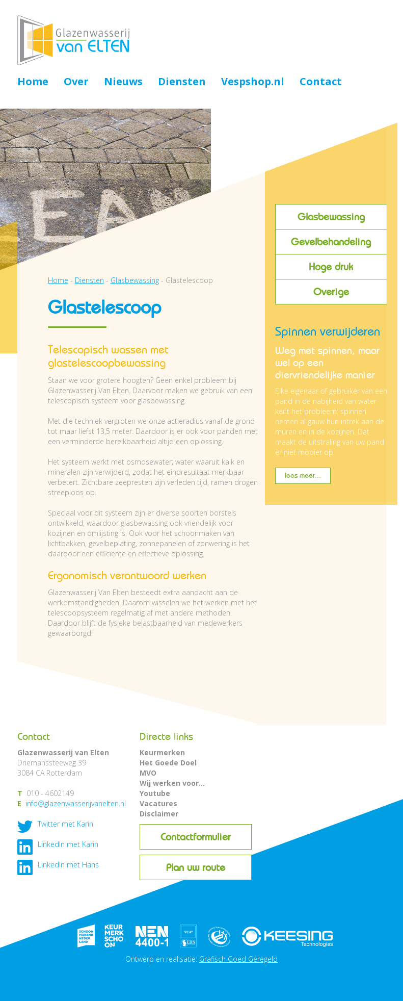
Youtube (155, 793)
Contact (321, 82)
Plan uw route (195, 867)
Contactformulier (195, 837)
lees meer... (303, 475)
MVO (148, 773)
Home (32, 82)
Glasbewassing (331, 217)
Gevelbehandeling (331, 242)
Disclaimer (159, 813)
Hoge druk (331, 267)
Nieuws (123, 82)
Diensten (182, 82)
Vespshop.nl (252, 82)
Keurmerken (162, 752)
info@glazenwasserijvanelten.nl (75, 803)
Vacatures (158, 803)
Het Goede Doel (168, 762)
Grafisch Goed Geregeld (238, 959)
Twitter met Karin (65, 824)
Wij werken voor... (172, 783)
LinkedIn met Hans (68, 864)
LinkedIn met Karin (68, 844)
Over (76, 82)
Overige (331, 292)
